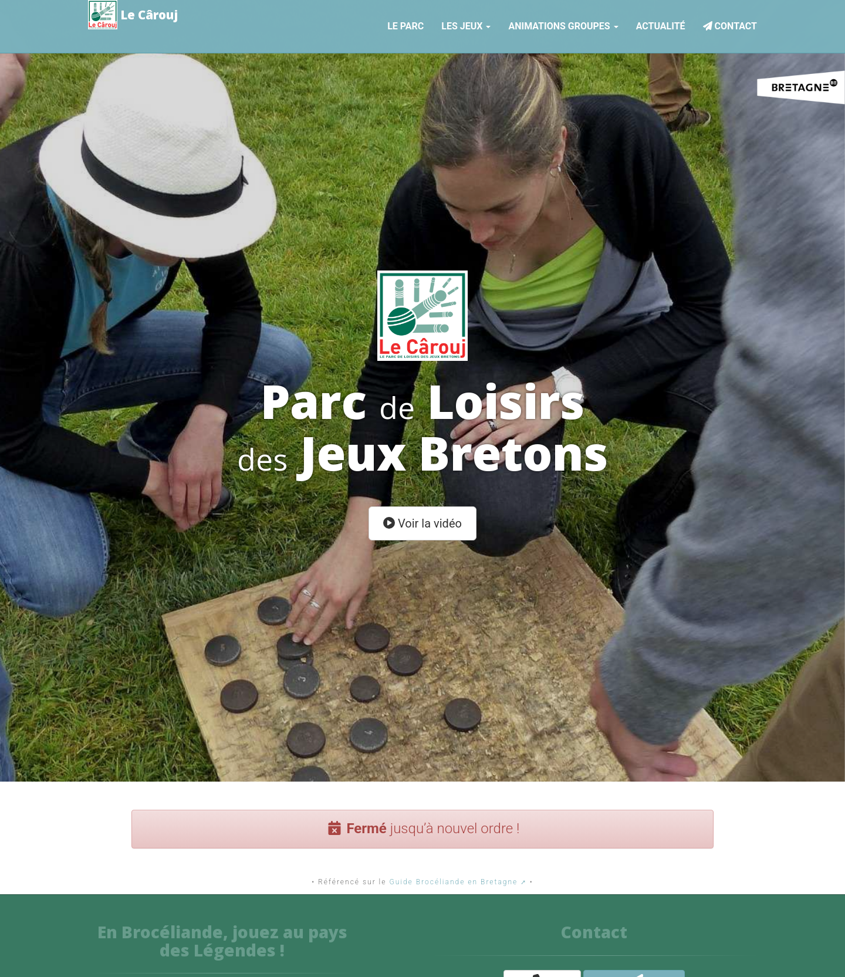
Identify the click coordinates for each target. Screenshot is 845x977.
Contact (730, 24)
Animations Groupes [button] (563, 24)
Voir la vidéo (422, 523)
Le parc (405, 24)
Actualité (660, 24)
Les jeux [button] (466, 24)
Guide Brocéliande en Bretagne (453, 882)
